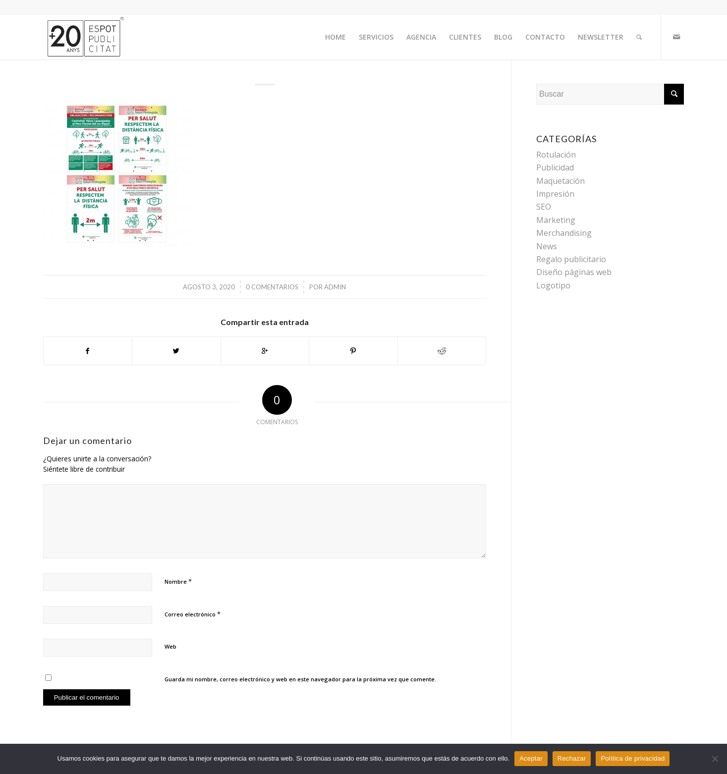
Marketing (555, 220)
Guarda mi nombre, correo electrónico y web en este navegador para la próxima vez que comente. (300, 679)
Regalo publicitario (571, 259)
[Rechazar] (715, 759)
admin (335, 287)
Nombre (178, 581)
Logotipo (553, 285)
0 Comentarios (272, 287)
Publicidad (555, 167)
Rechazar (572, 758)
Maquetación (560, 180)
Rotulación (556, 154)
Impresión (555, 193)
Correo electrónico (193, 613)
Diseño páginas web (574, 272)
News (546, 246)
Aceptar (531, 758)
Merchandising (564, 232)
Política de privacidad (633, 758)
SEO (543, 206)
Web (170, 646)
